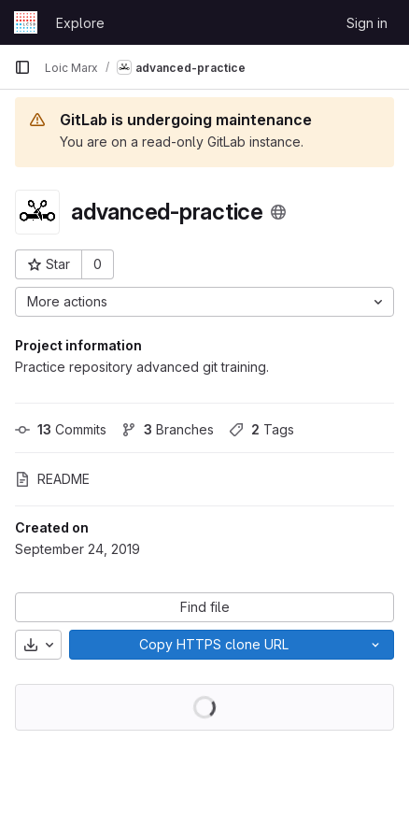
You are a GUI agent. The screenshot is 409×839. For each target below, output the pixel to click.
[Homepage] (25, 22)
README (52, 479)
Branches (167, 429)
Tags (261, 429)
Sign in (367, 23)
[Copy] (213, 645)
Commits (60, 429)
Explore (80, 23)
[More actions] (204, 302)
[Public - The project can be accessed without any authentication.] (278, 212)
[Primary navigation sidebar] (22, 67)
